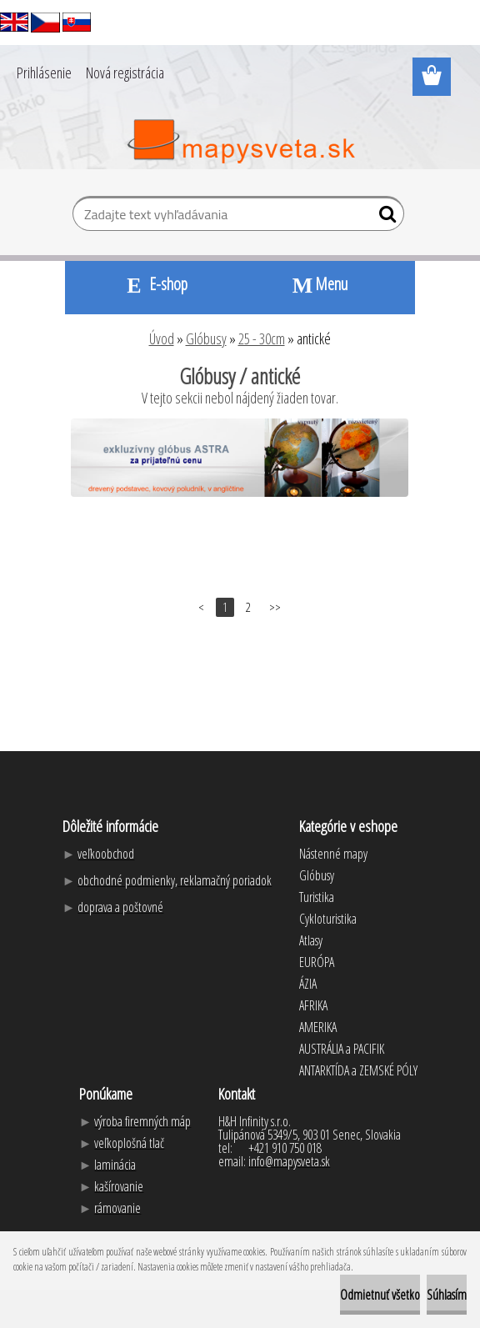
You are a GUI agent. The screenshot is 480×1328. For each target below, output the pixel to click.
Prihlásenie (44, 73)
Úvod (161, 338)
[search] (384, 217)
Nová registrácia (125, 73)
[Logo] (240, 141)
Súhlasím (447, 1294)
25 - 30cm (261, 338)
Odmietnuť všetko (380, 1294)
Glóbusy (206, 338)
